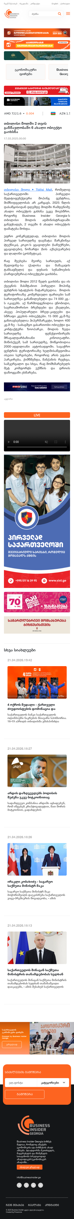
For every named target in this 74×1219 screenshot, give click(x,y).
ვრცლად (11, 1044)
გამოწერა (25, 1094)
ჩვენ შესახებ (10, 4)
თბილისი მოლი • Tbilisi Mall (28, 190)
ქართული (65, 4)
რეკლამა (24, 4)
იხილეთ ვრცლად (29, 1167)
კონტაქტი (35, 4)
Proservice (18, 1212)
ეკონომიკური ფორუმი (26, 72)
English (55, 4)
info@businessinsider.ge (29, 1177)
